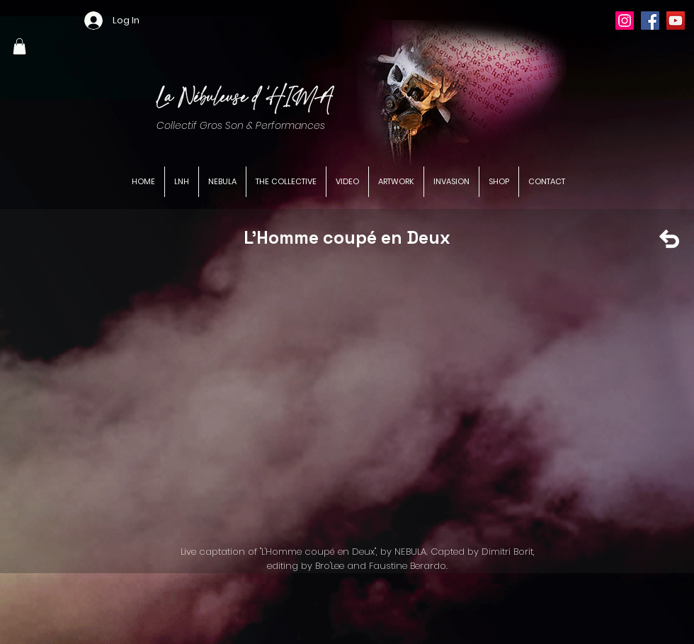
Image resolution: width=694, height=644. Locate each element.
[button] (19, 46)
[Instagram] (624, 20)
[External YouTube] (356, 397)
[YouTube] (675, 20)
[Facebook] (650, 20)
